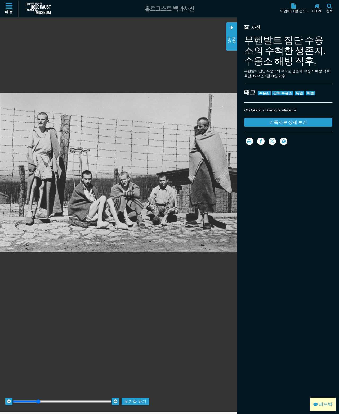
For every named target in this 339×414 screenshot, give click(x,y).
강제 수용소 (282, 93)
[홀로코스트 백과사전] (169, 8)
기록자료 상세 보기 (288, 122)
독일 (299, 93)
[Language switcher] (283, 141)
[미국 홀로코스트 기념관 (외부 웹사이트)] (39, 8)
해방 (310, 93)
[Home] (317, 8)
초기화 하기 (135, 396)
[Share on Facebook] (261, 141)
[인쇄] (249, 141)
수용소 (264, 93)
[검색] (329, 8)
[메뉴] (9, 8)
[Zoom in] (115, 396)
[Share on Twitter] (272, 141)
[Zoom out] (8, 396)
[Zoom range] (62, 396)
